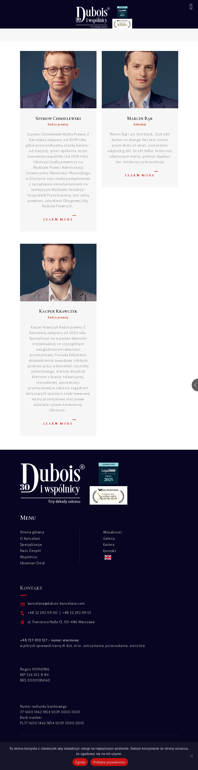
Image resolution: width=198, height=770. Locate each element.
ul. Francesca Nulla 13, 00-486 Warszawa (61, 622)
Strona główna (32, 532)
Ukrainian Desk (32, 563)
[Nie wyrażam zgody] (191, 756)
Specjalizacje (31, 544)
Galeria (109, 538)
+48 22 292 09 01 (76, 613)
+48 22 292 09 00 (43, 613)
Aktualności (112, 532)
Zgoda (80, 762)
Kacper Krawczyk (58, 311)
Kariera (109, 544)
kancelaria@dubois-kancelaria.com (56, 603)
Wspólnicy (28, 557)
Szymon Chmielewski (58, 118)
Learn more (58, 219)
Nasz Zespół (30, 550)
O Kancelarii (30, 538)
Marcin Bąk (140, 118)
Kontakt (109, 551)
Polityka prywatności (109, 762)
